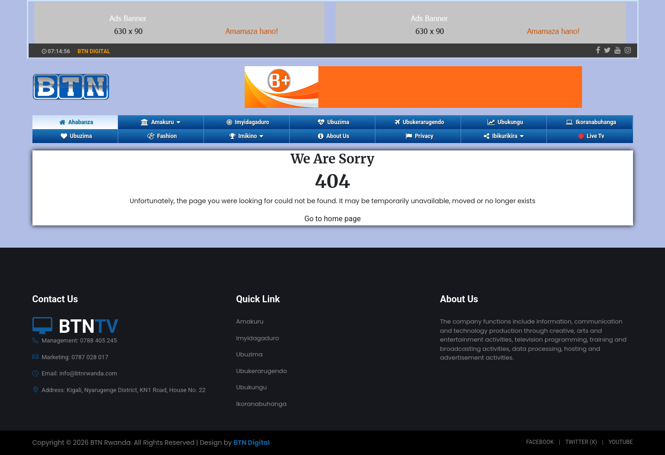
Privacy (419, 136)
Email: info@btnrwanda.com (74, 373)
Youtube (620, 442)
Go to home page (332, 218)
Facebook (540, 442)
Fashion (162, 136)
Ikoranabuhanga (591, 122)
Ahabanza (76, 122)
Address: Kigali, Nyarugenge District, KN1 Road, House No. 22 (119, 389)
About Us (333, 136)
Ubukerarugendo (419, 122)
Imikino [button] (246, 136)
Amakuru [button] (160, 122)
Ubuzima (333, 122)
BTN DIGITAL (93, 51)
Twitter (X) (581, 442)
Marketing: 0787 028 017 (70, 357)
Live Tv (591, 136)
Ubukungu (505, 122)
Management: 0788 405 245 (74, 340)
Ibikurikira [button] (504, 136)
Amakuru (250, 321)
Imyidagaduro (248, 122)
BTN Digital (252, 442)
